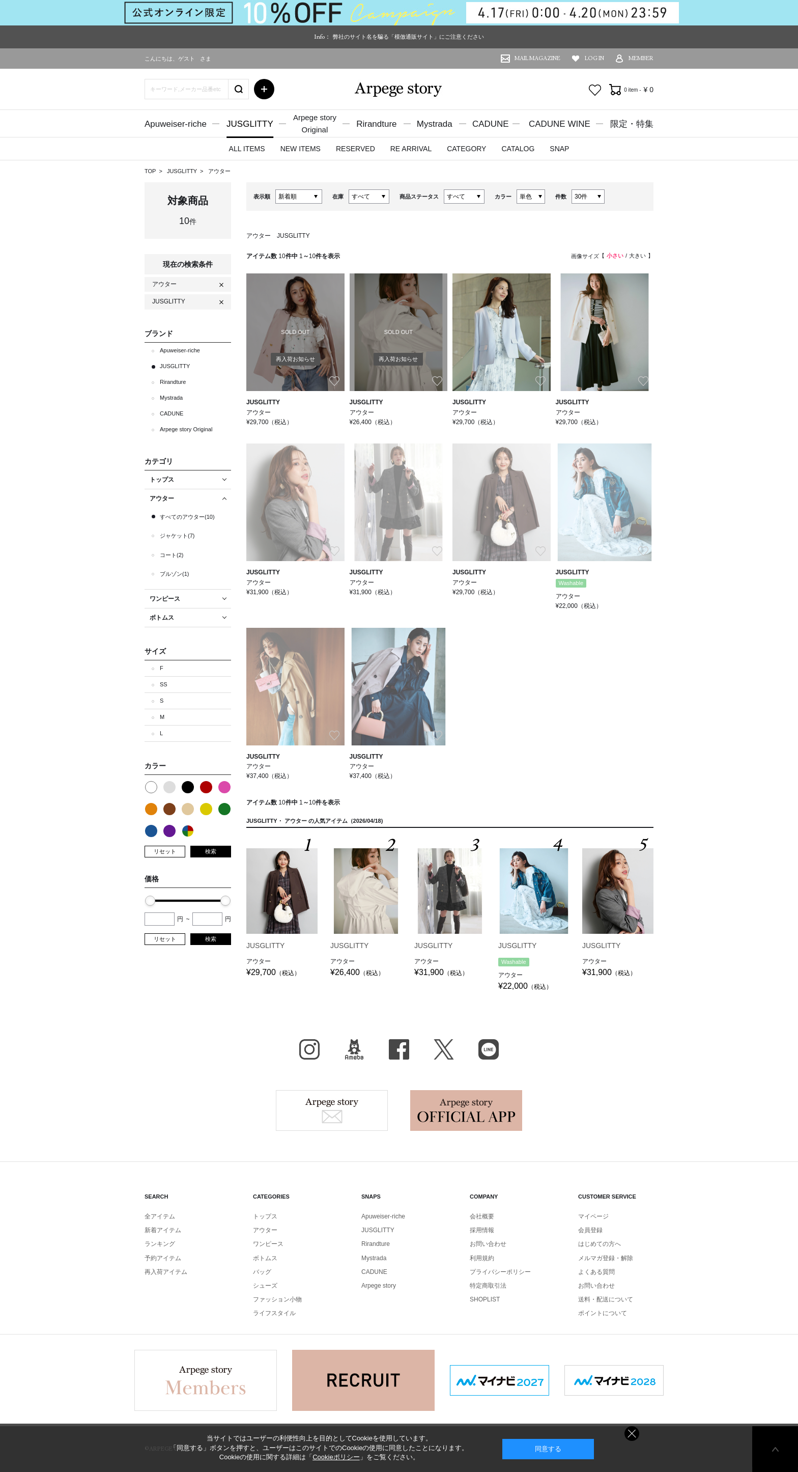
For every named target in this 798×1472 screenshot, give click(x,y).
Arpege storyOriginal (314, 123)
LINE (488, 1049)
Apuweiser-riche (176, 124)
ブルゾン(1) (174, 574)
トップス (265, 1216)
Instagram (309, 1049)
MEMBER (641, 58)
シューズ (265, 1285)
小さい (615, 256)
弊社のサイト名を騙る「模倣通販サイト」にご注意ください (408, 37)
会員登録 (590, 1230)
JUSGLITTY (249, 124)
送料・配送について (605, 1299)
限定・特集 (631, 124)
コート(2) (171, 555)
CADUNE (490, 124)
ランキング (160, 1243)
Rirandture (376, 124)
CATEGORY (466, 149)
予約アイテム (163, 1258)
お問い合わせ (488, 1243)
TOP (150, 171)
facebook (399, 1049)
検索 (210, 851)
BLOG (354, 1049)
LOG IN (594, 58)
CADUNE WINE (559, 124)
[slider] (150, 901)
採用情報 (482, 1230)
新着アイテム (163, 1230)
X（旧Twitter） (444, 1049)
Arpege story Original (186, 429)
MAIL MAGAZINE (537, 58)
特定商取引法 (488, 1285)
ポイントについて (602, 1313)
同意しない (631, 1433)
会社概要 (482, 1216)
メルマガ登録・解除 (605, 1258)
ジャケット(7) (177, 536)
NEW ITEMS (300, 149)
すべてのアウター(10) (187, 517)
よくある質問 (596, 1271)
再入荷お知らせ (295, 359)
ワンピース (268, 1243)
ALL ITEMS (247, 149)
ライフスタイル (274, 1313)
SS (163, 684)
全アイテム (160, 1216)
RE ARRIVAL (411, 149)
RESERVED (355, 149)
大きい (637, 256)
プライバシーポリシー (500, 1271)
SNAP (559, 149)
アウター (219, 171)
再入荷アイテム (166, 1271)
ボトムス (265, 1258)
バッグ (262, 1271)
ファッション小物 (277, 1299)
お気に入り (595, 90)
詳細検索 (264, 89)
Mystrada (434, 124)
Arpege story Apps (466, 1110)
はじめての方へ (599, 1243)
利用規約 (482, 1258)
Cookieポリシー (335, 1457)
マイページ (593, 1216)
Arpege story (332, 1110)
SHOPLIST (485, 1299)
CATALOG (517, 149)
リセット (165, 851)
